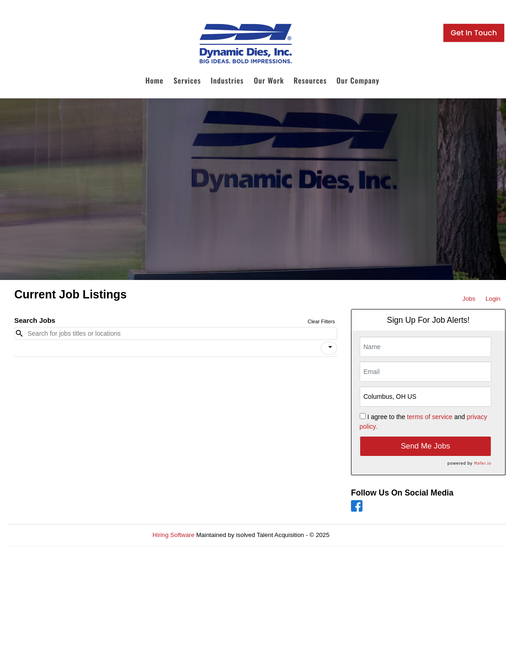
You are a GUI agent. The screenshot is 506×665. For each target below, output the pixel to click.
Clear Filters (321, 321)
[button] (329, 348)
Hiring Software (174, 534)
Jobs (468, 298)
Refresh (357, 534)
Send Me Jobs (425, 446)
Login (492, 298)
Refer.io (482, 463)
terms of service (430, 416)
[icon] (330, 347)
